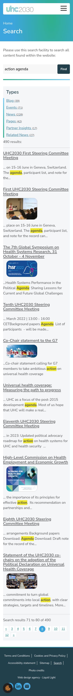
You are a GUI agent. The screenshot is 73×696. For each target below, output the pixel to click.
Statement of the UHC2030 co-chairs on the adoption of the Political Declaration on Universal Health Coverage (33, 562)
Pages (14, 121)
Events (14, 107)
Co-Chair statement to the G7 (30, 340)
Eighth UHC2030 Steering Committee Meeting (27, 521)
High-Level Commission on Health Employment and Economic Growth (35, 460)
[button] (8, 688)
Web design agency (29, 677)
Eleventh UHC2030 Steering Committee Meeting (29, 424)
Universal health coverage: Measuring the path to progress (32, 387)
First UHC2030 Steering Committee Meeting (36, 191)
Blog (13, 100)
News (14, 114)
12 (7, 635)
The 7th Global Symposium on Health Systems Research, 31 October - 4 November (31, 251)
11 (63, 629)
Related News (20, 135)
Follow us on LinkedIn (18, 686)
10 (55, 629)
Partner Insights (21, 128)
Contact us (26, 686)
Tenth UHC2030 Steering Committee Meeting (26, 307)
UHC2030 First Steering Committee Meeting (36, 155)
